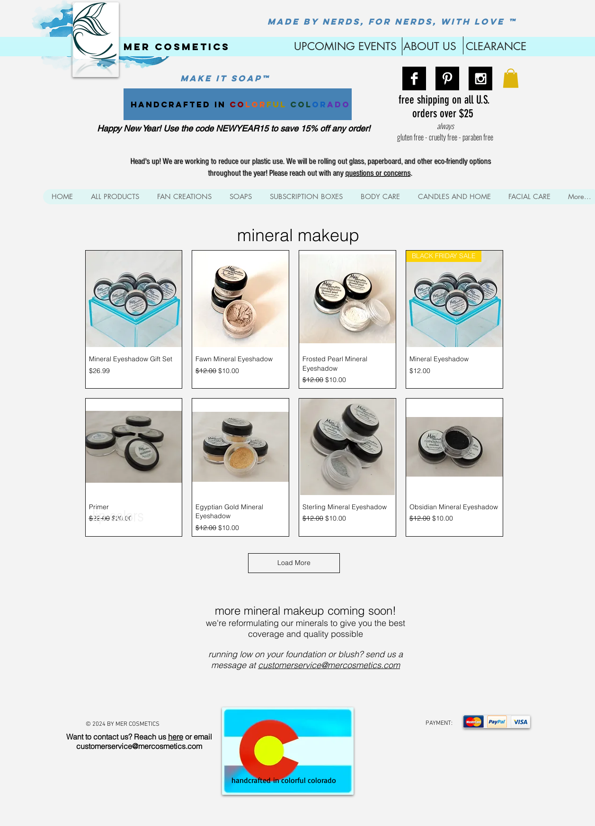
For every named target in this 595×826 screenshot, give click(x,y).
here (175, 736)
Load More (294, 562)
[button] (511, 78)
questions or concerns (378, 173)
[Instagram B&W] (480, 78)
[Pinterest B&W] (447, 78)
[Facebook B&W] (414, 78)
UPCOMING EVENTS (344, 46)
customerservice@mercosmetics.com (329, 665)
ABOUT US (429, 46)
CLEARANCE (496, 46)
